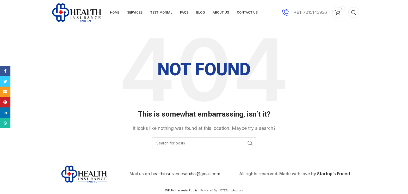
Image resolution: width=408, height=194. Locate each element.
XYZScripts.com (231, 191)
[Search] (354, 13)
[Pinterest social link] (5, 102)
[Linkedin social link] (5, 112)
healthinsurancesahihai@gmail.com (185, 175)
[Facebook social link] (5, 71)
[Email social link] (5, 92)
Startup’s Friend (333, 175)
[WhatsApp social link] (5, 123)
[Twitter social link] (5, 81)
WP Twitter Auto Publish (182, 191)
